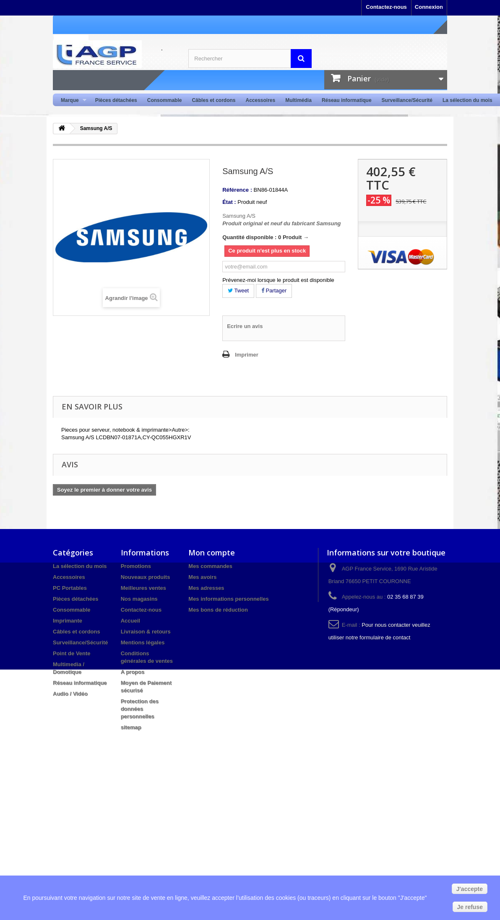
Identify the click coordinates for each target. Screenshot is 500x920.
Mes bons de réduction (218, 610)
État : (229, 202)
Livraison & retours (146, 631)
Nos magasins (139, 599)
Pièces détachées (116, 100)
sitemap (131, 727)
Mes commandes (210, 566)
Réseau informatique (347, 100)
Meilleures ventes (143, 588)
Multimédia (298, 100)
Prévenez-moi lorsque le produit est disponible (278, 280)
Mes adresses (206, 588)
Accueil (130, 621)
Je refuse (470, 907)
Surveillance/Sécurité (407, 100)
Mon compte (211, 552)
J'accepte (469, 889)
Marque (71, 100)
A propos (133, 672)
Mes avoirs (202, 577)
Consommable (164, 100)
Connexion (429, 7)
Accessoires (260, 100)
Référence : (237, 190)
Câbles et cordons (213, 100)
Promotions (136, 566)
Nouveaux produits (145, 577)
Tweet (238, 290)
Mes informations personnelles (228, 599)
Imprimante (67, 621)
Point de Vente (72, 653)
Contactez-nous (386, 7)
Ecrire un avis (245, 326)
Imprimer (246, 355)
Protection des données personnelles (140, 708)
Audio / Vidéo (70, 694)
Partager (273, 290)
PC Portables (70, 588)
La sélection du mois (467, 100)
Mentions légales (143, 642)
